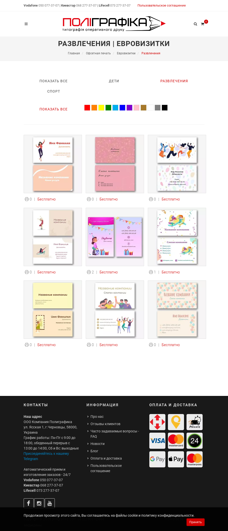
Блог (94, 451)
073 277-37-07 (120, 5)
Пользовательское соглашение (162, 5)
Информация (102, 405)
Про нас (97, 417)
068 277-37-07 (86, 5)
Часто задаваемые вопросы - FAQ (114, 433)
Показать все (53, 81)
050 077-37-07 (48, 5)
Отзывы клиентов (105, 424)
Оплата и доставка (106, 458)
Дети (114, 81)
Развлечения (174, 81)
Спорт (53, 91)
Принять (195, 522)
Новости (97, 444)
